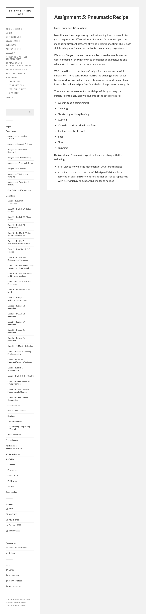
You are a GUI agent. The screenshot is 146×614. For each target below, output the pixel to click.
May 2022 (13, 509)
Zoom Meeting (14, 29)
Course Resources (13, 405)
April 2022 (13, 514)
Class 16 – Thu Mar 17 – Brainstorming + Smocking (18, 258)
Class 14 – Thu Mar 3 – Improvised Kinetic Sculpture (19, 242)
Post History (16, 85)
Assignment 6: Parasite (17, 169)
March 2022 (14, 520)
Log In (9, 33)
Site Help (14, 93)
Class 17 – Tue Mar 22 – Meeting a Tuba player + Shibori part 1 (21, 266)
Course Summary (13, 440)
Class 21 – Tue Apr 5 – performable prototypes (17, 299)
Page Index (15, 81)
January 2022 (14, 531)
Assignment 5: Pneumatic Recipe (20, 163)
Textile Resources (16, 69)
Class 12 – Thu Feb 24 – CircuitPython (17, 226)
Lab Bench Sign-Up (13, 454)
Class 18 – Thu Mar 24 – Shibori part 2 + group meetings (20, 274)
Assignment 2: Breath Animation (20, 144)
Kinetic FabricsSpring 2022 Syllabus (14, 447)
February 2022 (15, 525)
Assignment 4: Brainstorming (19, 157)
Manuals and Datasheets (17, 410)
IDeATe (9, 97)
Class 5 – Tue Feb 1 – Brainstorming (16, 369)
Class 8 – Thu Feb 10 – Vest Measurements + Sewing (18, 390)
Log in (11, 570)
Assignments (13, 49)
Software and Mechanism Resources (18, 64)
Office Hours (13, 37)
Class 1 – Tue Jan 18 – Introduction (16, 202)
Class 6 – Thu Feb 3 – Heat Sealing (21, 376)
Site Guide (11, 77)
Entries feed (14, 575)
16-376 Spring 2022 (20, 12)
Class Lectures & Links (18, 547)
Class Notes (13, 41)
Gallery (10, 53)
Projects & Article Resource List (16, 58)
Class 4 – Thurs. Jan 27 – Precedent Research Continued (20, 361)
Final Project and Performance (19, 190)
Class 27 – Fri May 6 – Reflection (20, 346)
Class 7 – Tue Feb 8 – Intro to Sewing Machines (19, 382)
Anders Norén (20, 605)
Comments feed (15, 581)
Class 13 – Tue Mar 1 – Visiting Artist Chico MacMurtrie (19, 234)
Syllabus (11, 45)
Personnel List (17, 89)
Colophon (11, 464)
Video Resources (15, 73)
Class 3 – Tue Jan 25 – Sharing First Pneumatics (19, 352)
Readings (11, 416)
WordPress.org (15, 586)
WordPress (21, 602)
